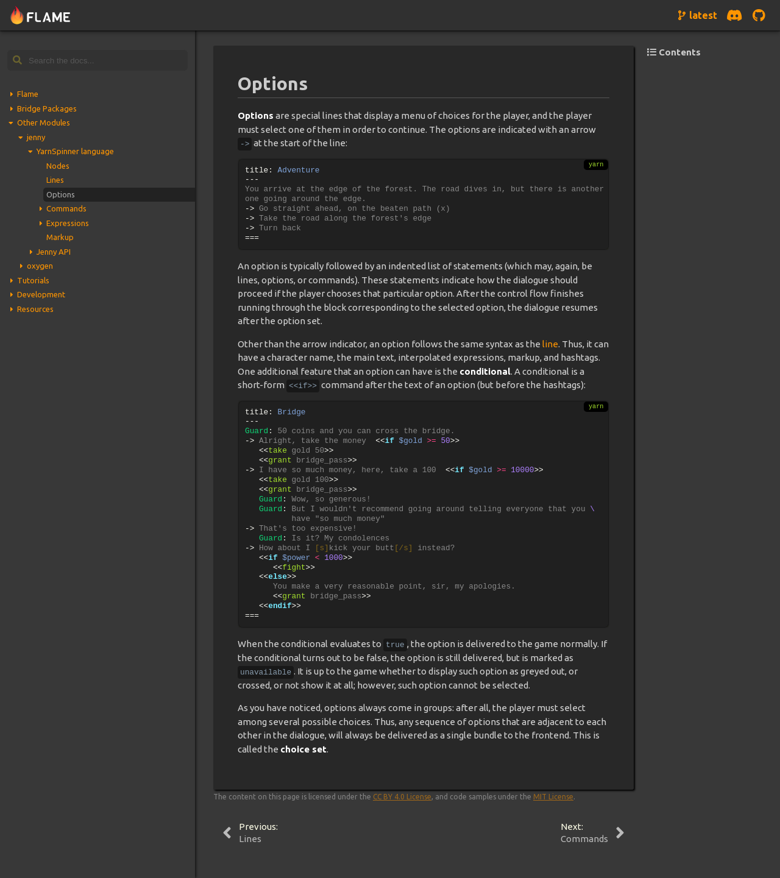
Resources (35, 309)
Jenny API (54, 251)
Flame (27, 94)
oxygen (40, 265)
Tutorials (33, 280)
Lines (55, 179)
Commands (66, 208)
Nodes (57, 165)
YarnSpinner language (75, 151)
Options (60, 194)
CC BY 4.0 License (402, 797)
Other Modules (43, 122)
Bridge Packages (47, 108)
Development (41, 294)
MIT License (553, 797)
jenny (36, 137)
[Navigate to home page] (40, 15)
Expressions (67, 223)
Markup (60, 237)
